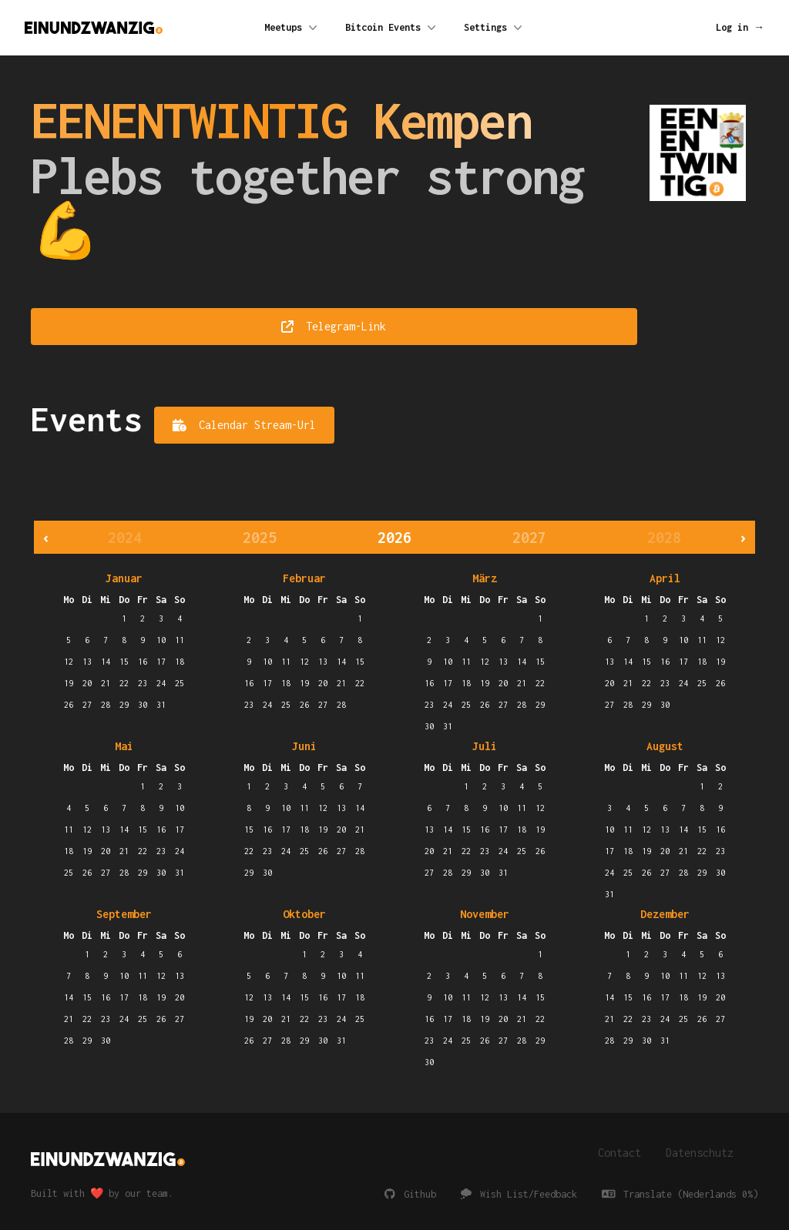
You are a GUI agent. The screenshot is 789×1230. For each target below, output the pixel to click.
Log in (740, 27)
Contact (619, 1152)
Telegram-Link (333, 326)
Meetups (292, 27)
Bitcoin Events (392, 27)
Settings (494, 27)
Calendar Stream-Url (244, 424)
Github (410, 1194)
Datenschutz (700, 1152)
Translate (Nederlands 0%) (680, 1194)
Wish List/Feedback (519, 1194)
